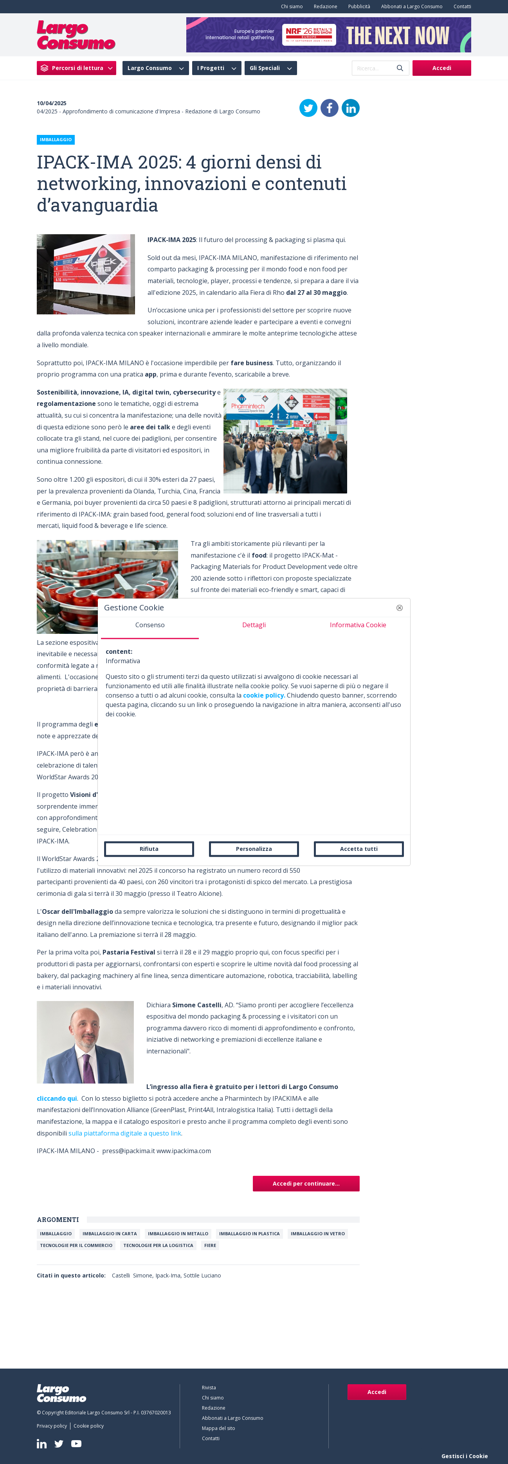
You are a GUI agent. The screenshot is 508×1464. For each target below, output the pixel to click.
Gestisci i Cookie (464, 1456)
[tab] (150, 628)
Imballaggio (56, 1233)
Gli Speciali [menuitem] (265, 68)
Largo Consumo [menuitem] (150, 68)
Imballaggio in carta (110, 1233)
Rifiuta (149, 848)
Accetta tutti (359, 848)
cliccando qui (57, 1098)
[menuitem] (290, 6)
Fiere (210, 1245)
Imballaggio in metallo (178, 1233)
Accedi (441, 68)
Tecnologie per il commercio (76, 1245)
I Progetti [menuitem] (210, 68)
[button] (399, 607)
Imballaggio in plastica (249, 1233)
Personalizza (254, 848)
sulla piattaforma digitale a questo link (124, 1133)
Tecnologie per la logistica (158, 1245)
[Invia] (400, 68)
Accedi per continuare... (306, 1183)
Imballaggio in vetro (318, 1233)
